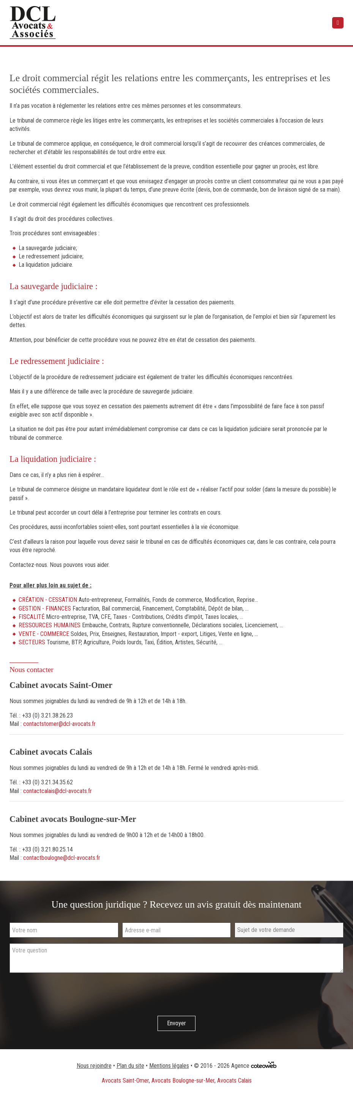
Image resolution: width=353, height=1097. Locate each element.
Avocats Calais (234, 1080)
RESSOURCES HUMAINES (49, 625)
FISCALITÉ (31, 616)
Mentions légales (169, 1065)
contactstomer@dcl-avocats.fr (59, 723)
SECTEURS (32, 642)
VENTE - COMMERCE (44, 633)
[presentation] (67, 995)
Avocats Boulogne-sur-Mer (182, 1080)
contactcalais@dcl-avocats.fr (57, 791)
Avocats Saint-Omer (125, 1080)
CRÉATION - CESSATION (48, 599)
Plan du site (130, 1065)
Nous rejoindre (94, 1065)
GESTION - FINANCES (45, 608)
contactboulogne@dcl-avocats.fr (61, 857)
